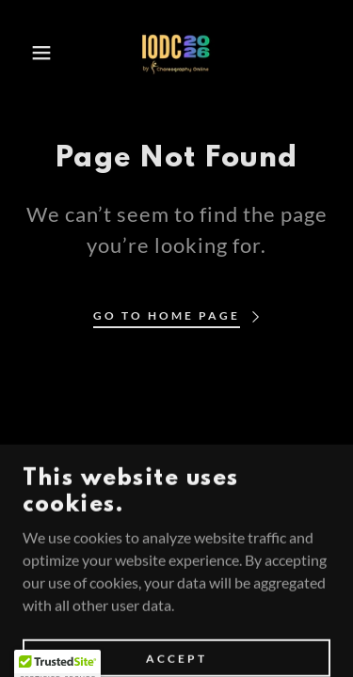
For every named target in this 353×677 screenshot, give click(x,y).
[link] (177, 52)
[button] (28, 52)
